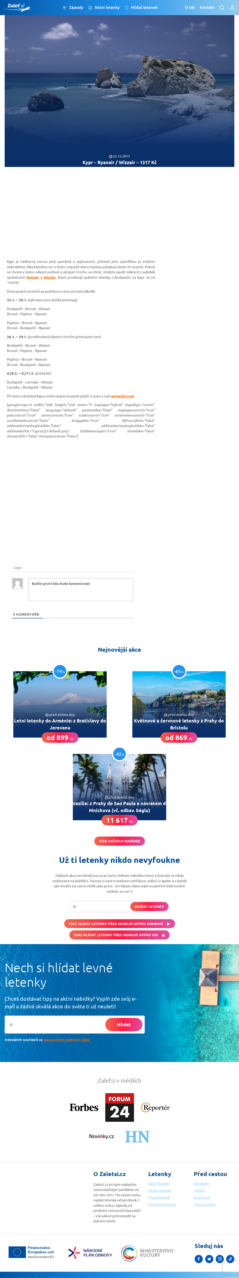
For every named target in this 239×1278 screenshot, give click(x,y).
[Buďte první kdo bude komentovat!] (81, 589)
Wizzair (49, 277)
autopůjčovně (122, 396)
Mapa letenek (159, 1197)
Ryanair (33, 277)
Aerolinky (201, 1183)
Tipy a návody (204, 1204)
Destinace (202, 1197)
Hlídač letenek (141, 7)
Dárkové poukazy (162, 1204)
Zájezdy (73, 7)
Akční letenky (104, 7)
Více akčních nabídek (119, 841)
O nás (190, 7)
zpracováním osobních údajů (67, 1039)
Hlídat (124, 1024)
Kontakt (207, 7)
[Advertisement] (119, 208)
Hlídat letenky (149, 906)
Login (17, 567)
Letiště (199, 1190)
